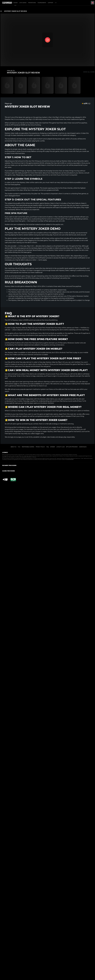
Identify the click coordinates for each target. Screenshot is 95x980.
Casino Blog (83, 446)
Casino (15, 2)
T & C (19, 446)
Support (50, 2)
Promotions (32, 2)
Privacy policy (40, 446)
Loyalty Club (60, 446)
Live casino (22, 2)
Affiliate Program (72, 446)
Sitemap (52, 446)
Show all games (89, 72)
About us (13, 446)
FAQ (47, 446)
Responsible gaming (28, 446)
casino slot (38, 182)
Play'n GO (58, 117)
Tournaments (42, 2)
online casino (24, 268)
